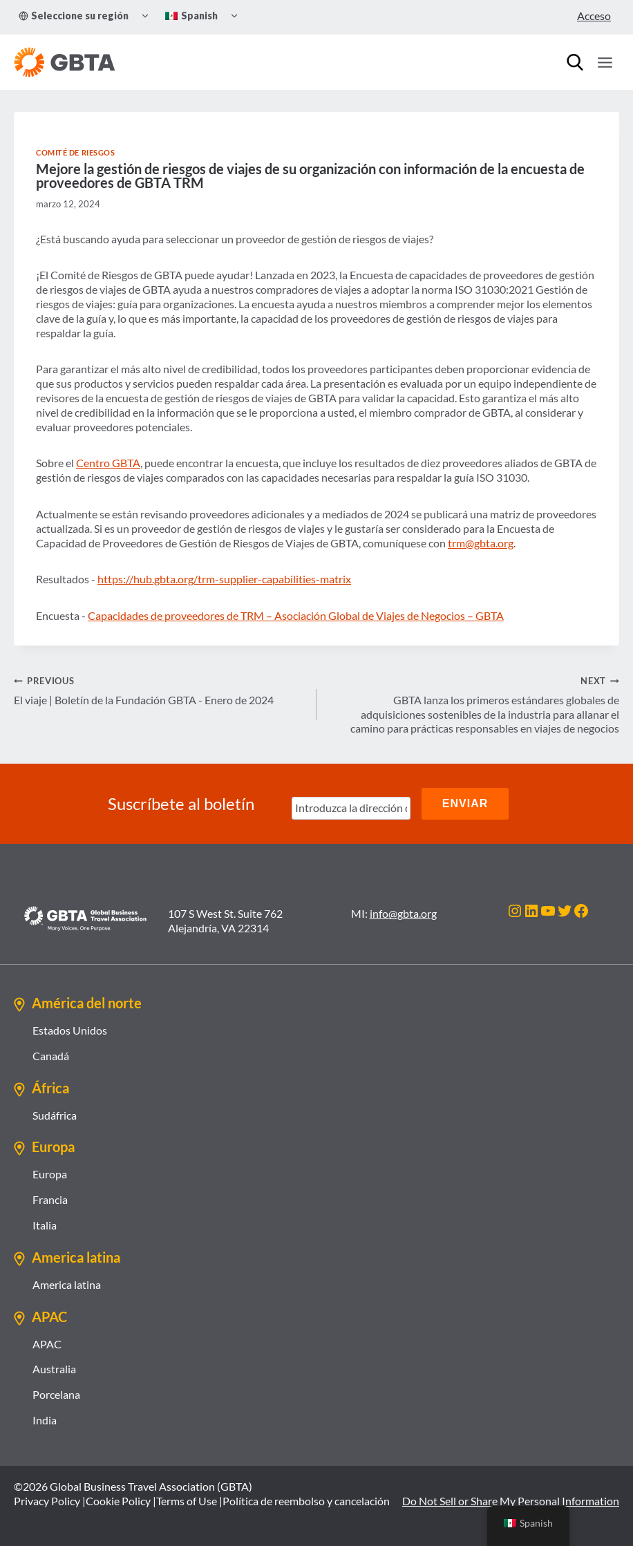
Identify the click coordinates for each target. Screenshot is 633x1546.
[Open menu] (604, 62)
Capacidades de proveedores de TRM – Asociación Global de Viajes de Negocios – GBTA (296, 615)
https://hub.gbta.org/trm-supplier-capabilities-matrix (224, 578)
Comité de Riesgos (75, 152)
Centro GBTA (108, 462)
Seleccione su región (74, 15)
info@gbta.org (403, 913)
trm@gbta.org (480, 542)
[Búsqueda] (575, 62)
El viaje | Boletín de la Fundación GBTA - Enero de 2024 (159, 689)
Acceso (594, 15)
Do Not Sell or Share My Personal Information (510, 1500)
